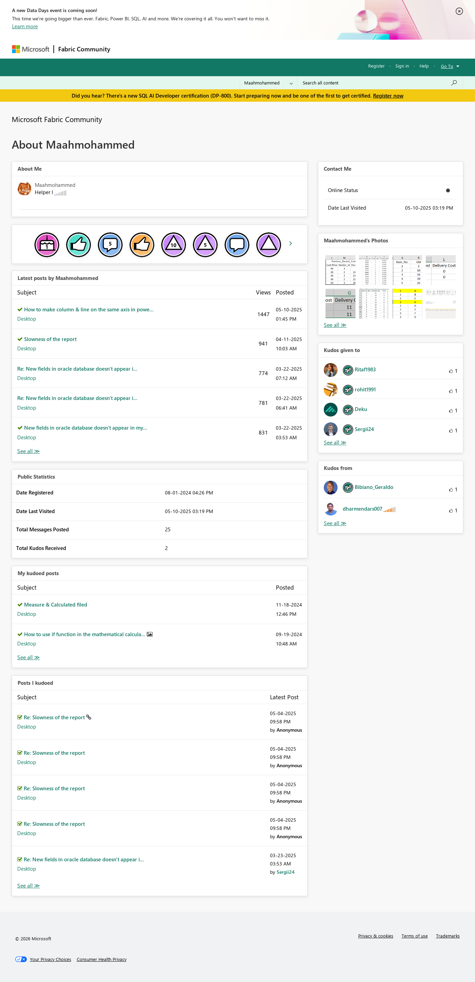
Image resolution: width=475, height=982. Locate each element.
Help (424, 66)
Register (376, 66)
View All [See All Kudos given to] (335, 443)
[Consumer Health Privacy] (101, 959)
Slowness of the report (50, 338)
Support (301, 49)
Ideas (184, 49)
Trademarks (448, 936)
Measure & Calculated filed (55, 604)
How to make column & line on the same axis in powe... (89, 309)
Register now (388, 95)
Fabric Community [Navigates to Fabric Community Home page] (84, 49)
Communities (215, 49)
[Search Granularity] (268, 82)
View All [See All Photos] (335, 325)
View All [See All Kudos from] (335, 523)
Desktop (26, 318)
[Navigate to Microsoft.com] (30, 49)
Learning (272, 49)
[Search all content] (380, 82)
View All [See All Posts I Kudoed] (28, 886)
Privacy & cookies (375, 936)
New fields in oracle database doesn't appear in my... (85, 427)
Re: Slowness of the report (55, 717)
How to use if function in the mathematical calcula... (85, 634)
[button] (340, 270)
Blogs (245, 49)
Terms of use (415, 936)
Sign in (402, 66)
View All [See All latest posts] (28, 451)
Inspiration (156, 49)
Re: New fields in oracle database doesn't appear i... (77, 368)
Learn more (25, 26)
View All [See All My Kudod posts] (28, 657)
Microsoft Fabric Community (57, 119)
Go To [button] (447, 66)
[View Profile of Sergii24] (286, 872)
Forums (125, 49)
